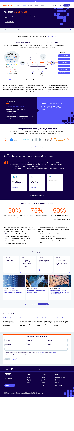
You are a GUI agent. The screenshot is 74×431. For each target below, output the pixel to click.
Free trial (67, 5)
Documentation (58, 383)
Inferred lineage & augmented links (16, 118)
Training (42, 383)
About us (18, 369)
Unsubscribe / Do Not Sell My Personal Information (35, 392)
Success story (15, 187)
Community (57, 382)
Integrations (18, 29)
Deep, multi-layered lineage (13, 114)
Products (24, 5)
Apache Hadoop (6, 393)
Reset (14, 359)
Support (42, 5)
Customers (25, 29)
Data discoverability (11, 111)
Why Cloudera (17, 5)
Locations (28, 382)
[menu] (55, 5)
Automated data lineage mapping (15, 109)
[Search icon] (58, 5)
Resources (36, 5)
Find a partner (44, 380)
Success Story (52, 187)
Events (56, 379)
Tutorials (42, 385)
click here (42, 393)
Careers (27, 369)
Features (11, 29)
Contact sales (43, 377)
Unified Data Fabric (8, 318)
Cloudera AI (23, 318)
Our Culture (29, 379)
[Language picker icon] (61, 5)
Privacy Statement (53, 352)
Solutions (30, 5)
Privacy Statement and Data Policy (24, 392)
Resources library (58, 385)
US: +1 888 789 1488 (9, 378)
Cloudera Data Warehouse (44, 318)
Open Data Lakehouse (60, 318)
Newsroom (47, 369)
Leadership (37, 369)
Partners (57, 369)
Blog (56, 376)
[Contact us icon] (53, 5)
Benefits (31, 29)
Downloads (43, 379)
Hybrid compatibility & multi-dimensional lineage (19, 116)
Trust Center (57, 380)
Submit (7, 359)
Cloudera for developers (60, 377)
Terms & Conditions (17, 392)
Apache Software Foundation (28, 393)
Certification (43, 376)
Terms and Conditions (41, 352)
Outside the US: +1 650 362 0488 (12, 380)
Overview (5, 29)
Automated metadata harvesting (15, 106)
